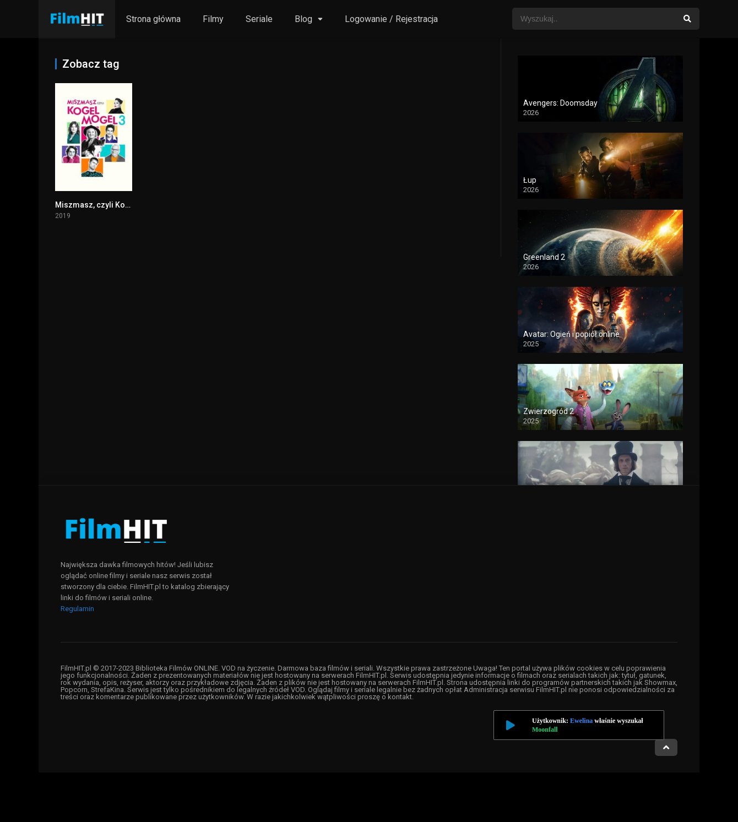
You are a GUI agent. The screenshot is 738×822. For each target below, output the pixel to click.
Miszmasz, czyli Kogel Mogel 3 (111, 204)
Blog (303, 19)
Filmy (213, 19)
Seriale (259, 19)
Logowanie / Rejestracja (391, 19)
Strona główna (153, 19)
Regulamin (77, 609)
